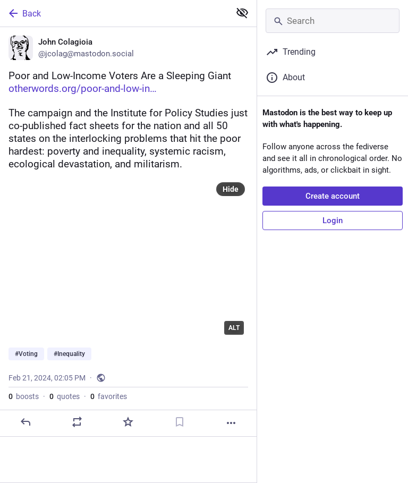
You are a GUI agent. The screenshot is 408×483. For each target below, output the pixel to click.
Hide (231, 189)
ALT (234, 328)
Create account (332, 196)
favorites (108, 396)
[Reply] (25, 422)
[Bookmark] (179, 422)
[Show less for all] (242, 13)
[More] (231, 423)
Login (332, 220)
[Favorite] (128, 422)
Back (24, 13)
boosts (23, 396)
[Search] (333, 21)
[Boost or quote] (77, 422)
